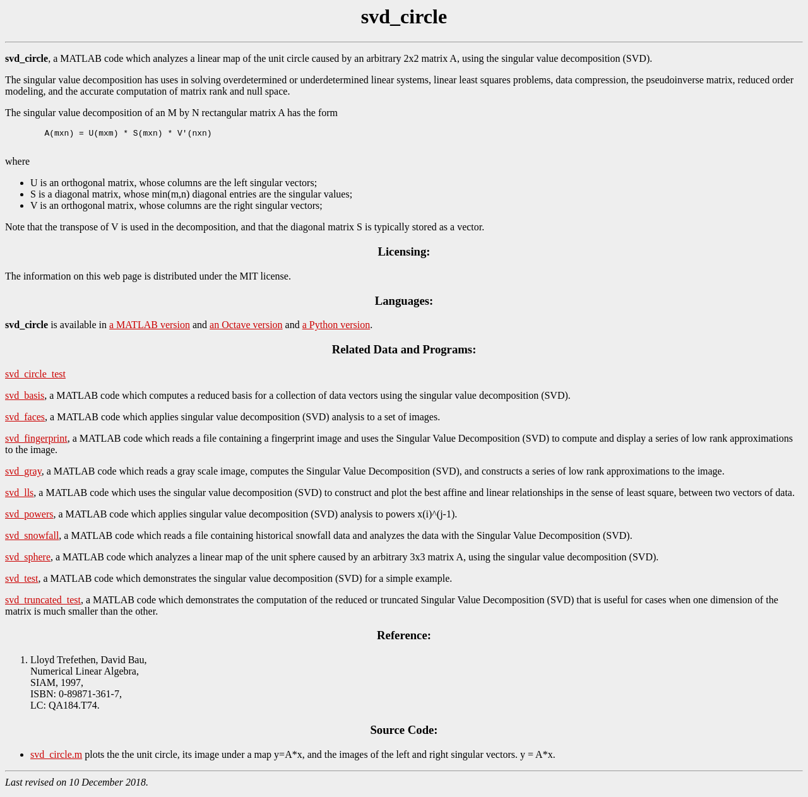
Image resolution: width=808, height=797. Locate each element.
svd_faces (25, 420)
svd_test (21, 582)
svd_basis (24, 399)
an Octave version (246, 328)
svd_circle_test (35, 377)
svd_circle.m (56, 758)
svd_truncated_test (43, 603)
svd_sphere (27, 560)
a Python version (336, 328)
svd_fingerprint (36, 442)
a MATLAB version (149, 328)
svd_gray (23, 474)
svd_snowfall (32, 539)
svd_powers (29, 517)
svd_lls (19, 496)
